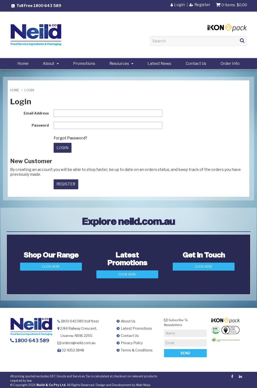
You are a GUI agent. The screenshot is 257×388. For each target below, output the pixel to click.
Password (40, 125)
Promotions (84, 63)
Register (202, 5)
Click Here (51, 265)
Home (23, 63)
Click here (204, 265)
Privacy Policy (132, 341)
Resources (119, 63)
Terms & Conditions (137, 348)
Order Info (230, 63)
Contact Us (196, 63)
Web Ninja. (143, 383)
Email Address (36, 113)
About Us (128, 319)
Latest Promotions (136, 327)
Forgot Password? (70, 138)
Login (179, 5)
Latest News (159, 63)
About (48, 63)
